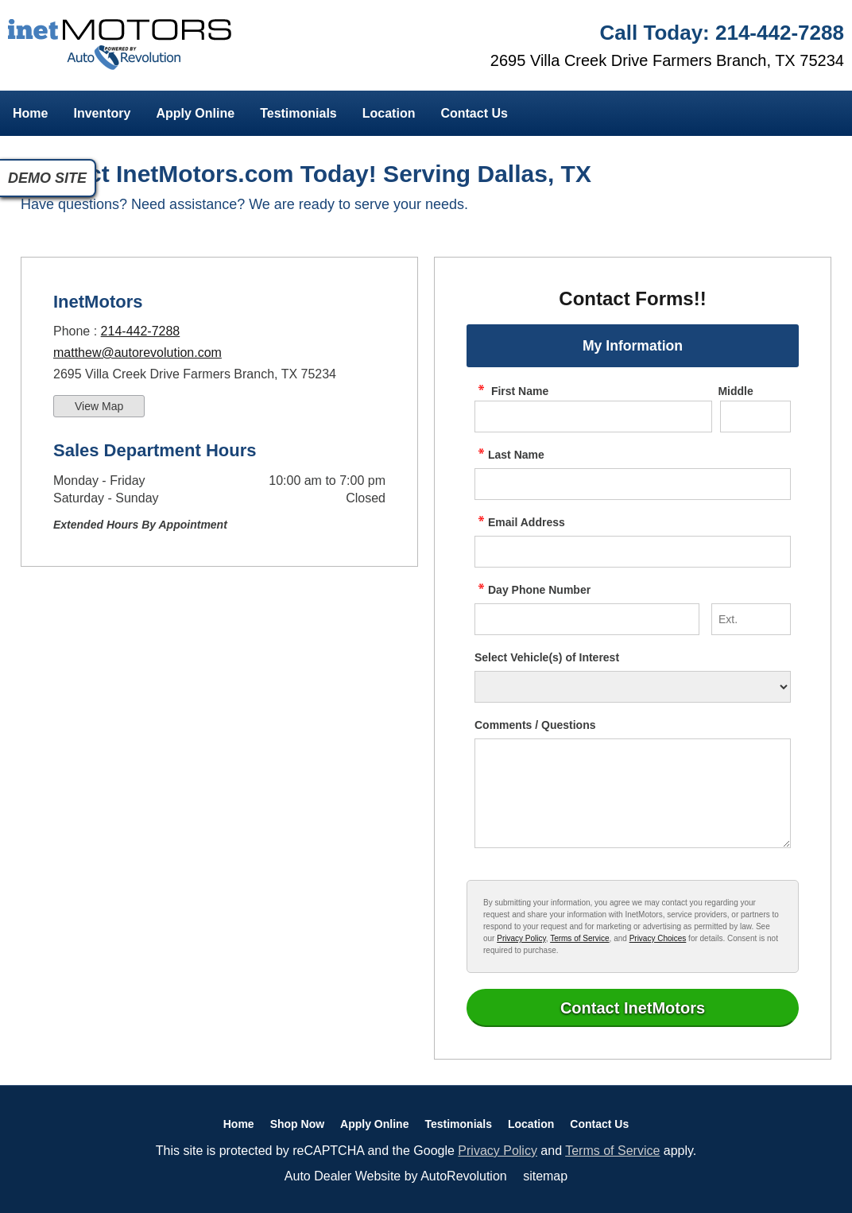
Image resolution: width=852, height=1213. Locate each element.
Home (30, 113)
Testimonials (298, 113)
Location (389, 113)
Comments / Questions (534, 725)
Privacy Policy (521, 938)
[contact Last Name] (632, 484)
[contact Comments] (632, 793)
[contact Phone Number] (586, 619)
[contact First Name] (593, 416)
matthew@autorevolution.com (137, 352)
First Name (511, 391)
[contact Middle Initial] (755, 416)
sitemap (545, 1176)
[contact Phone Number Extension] (751, 619)
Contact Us (473, 113)
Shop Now (297, 1124)
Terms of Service (579, 938)
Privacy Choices (658, 938)
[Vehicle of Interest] (632, 687)
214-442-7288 (140, 331)
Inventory (101, 113)
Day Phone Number (532, 589)
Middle (735, 391)
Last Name (509, 454)
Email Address (519, 522)
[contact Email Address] (632, 552)
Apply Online (195, 113)
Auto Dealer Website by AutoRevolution (396, 1176)
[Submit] (633, 1008)
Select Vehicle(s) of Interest (546, 657)
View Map (99, 406)
